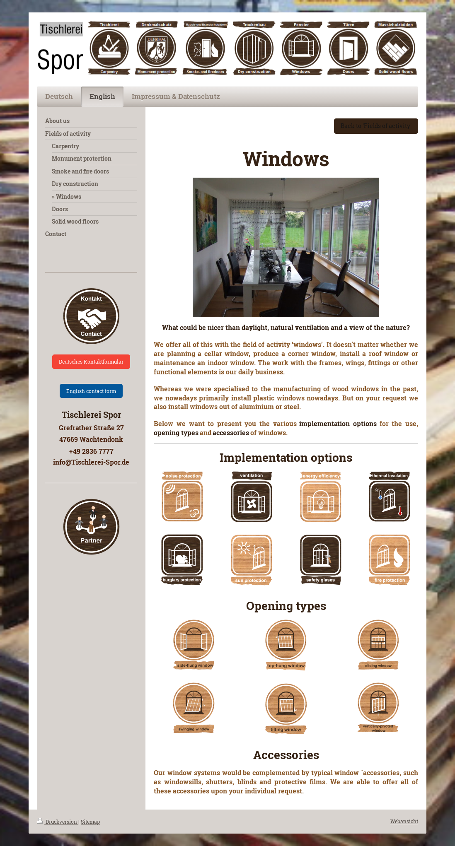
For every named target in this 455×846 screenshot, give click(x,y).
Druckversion (57, 821)
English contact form (91, 391)
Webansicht (404, 821)
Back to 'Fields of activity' (376, 126)
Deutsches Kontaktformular (91, 361)
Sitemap (90, 821)
